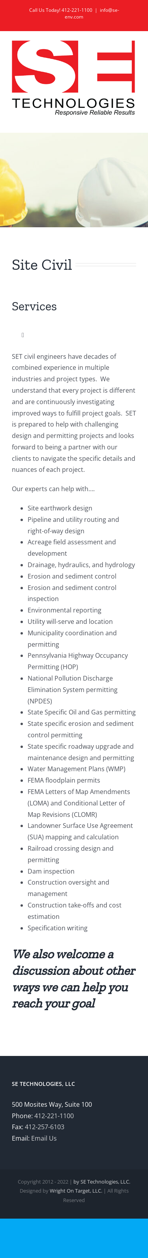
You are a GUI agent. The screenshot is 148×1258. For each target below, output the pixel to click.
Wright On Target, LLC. (76, 1190)
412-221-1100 (54, 1115)
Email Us (44, 1138)
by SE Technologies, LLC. (101, 1181)
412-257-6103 (44, 1127)
